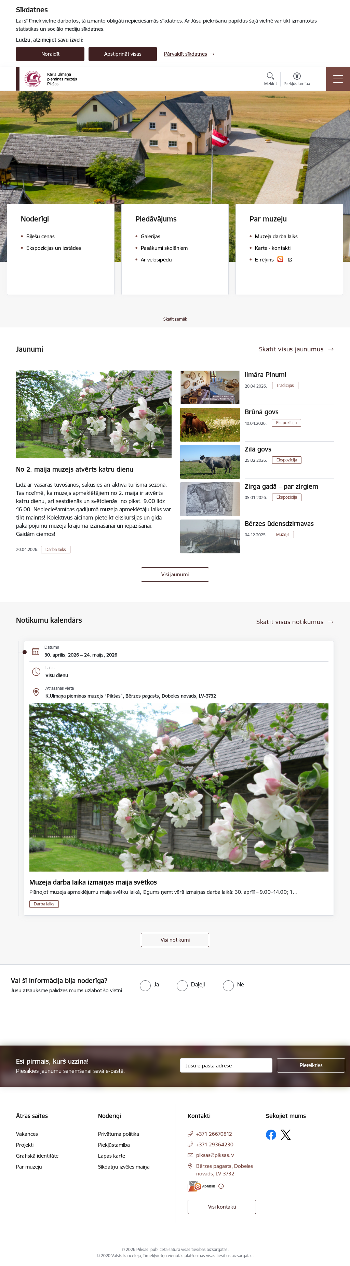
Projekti (24, 1145)
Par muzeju (29, 1166)
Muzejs (283, 534)
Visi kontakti (222, 1206)
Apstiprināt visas (123, 54)
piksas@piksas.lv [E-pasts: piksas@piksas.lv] (215, 1155)
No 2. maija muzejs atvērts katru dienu (74, 469)
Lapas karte (111, 1156)
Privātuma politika (118, 1134)
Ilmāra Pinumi (265, 375)
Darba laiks (55, 549)
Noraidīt (50, 54)
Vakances (27, 1134)
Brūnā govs (262, 412)
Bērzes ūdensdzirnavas (279, 524)
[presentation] (57, 1020)
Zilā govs (258, 449)
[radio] (149, 984)
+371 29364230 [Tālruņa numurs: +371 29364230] (214, 1144)
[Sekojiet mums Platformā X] (286, 1135)
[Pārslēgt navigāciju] (338, 79)
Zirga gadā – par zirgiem (281, 486)
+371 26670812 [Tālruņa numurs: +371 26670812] (214, 1134)
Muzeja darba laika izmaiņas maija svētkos (93, 882)
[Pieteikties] (311, 1065)
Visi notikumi (175, 940)
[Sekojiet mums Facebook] (271, 1135)
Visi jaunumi (175, 574)
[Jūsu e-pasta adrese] (226, 1065)
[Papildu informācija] (221, 1186)
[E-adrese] (201, 1186)
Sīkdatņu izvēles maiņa (124, 1166)
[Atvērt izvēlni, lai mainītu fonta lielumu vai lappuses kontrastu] (296, 80)
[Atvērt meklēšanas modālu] (270, 80)
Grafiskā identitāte (37, 1156)
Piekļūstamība (114, 1145)
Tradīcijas (285, 385)
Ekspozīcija (286, 422)
